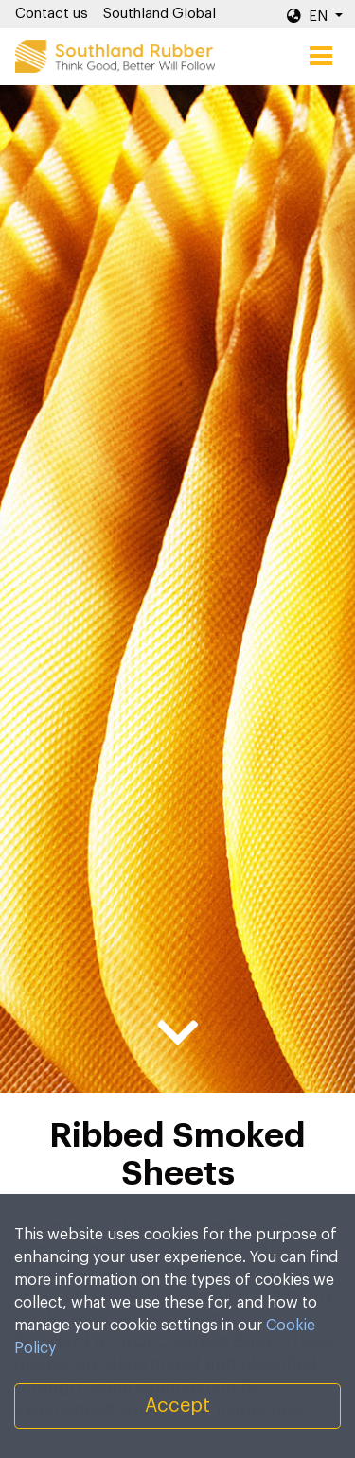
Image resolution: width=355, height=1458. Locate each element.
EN (309, 16)
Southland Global (159, 14)
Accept (177, 1406)
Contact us (51, 14)
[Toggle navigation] (321, 57)
